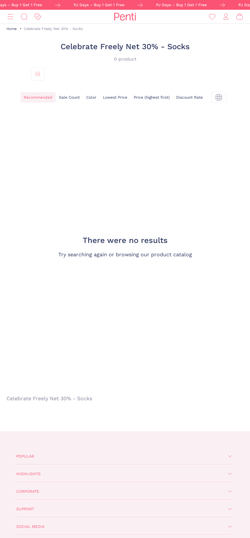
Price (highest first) (152, 97)
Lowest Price (115, 97)
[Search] (24, 17)
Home (12, 29)
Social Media (30, 526)
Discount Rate (189, 97)
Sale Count (69, 97)
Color (91, 97)
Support (25, 509)
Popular (25, 456)
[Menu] (10, 17)
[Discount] (38, 17)
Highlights (28, 474)
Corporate (27, 491)
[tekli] (219, 97)
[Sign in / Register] (226, 17)
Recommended (38, 97)
